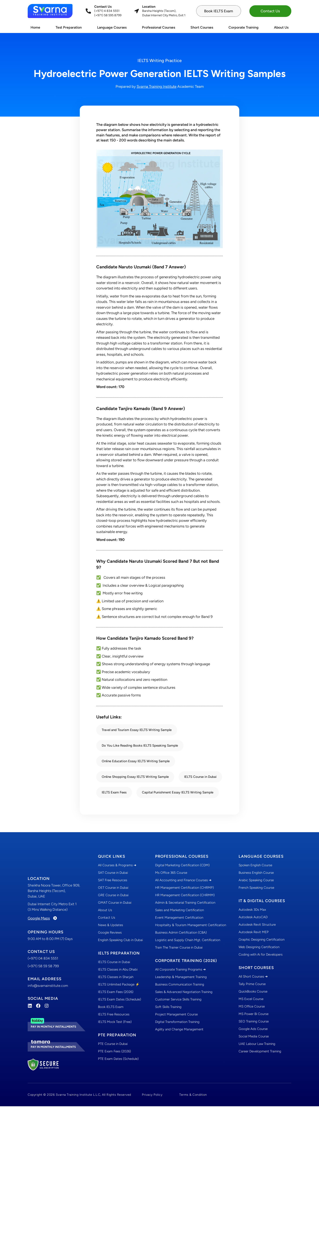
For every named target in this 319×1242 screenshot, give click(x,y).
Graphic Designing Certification (262, 940)
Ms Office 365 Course (171, 873)
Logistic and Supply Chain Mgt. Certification (187, 940)
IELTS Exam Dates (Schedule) (119, 999)
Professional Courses (158, 27)
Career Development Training (260, 1051)
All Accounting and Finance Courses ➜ (183, 880)
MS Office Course (252, 1006)
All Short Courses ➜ (253, 976)
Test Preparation (69, 27)
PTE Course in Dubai (113, 1044)
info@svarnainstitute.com (48, 985)
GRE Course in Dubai (113, 895)
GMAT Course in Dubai (114, 903)
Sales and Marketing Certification (179, 910)
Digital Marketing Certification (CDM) (182, 865)
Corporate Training (243, 27)
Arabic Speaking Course (256, 880)
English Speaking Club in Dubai (120, 940)
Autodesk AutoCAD (253, 917)
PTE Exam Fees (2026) (114, 1051)
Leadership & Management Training (181, 977)
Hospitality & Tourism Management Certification (190, 925)
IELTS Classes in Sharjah (115, 977)
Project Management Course (176, 1014)
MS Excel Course (251, 999)
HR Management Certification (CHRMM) (185, 895)
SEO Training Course (254, 1021)
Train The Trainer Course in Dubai (179, 947)
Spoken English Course (255, 865)
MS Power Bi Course (253, 1014)
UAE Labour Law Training (257, 1044)
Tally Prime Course (252, 984)
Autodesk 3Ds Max (252, 910)
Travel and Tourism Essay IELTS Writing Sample (137, 730)
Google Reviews (110, 932)
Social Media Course (254, 1036)
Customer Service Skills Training (178, 999)
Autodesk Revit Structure (257, 925)
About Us (281, 27)
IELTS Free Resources (113, 1014)
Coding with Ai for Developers (261, 954)
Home (35, 27)
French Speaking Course (256, 888)
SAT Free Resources (112, 880)
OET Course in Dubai (113, 888)
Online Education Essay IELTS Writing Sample (136, 761)
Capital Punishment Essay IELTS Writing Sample (177, 792)
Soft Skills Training (168, 1007)
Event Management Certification (179, 918)
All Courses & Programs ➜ (117, 865)
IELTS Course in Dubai (200, 777)
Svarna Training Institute (156, 86)
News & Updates (110, 925)
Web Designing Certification (259, 947)
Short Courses (201, 27)
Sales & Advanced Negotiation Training (183, 992)
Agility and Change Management (179, 1029)
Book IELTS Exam (110, 1007)
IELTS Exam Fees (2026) (115, 992)
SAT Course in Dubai (113, 873)
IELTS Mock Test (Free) (115, 1022)
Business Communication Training (179, 984)
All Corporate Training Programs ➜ (180, 969)
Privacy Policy (152, 1094)
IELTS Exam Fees (114, 792)
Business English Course (256, 873)
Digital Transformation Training (177, 1022)
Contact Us (106, 918)
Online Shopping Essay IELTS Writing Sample (135, 777)
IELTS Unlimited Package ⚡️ (119, 984)
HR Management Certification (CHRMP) (184, 888)
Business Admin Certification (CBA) (181, 932)
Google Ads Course (253, 1029)
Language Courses (112, 27)
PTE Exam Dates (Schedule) (118, 1059)
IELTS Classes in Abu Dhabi (118, 969)
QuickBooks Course (253, 991)
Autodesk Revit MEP (254, 932)
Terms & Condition (193, 1094)
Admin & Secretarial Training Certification (185, 903)
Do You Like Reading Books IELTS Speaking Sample (140, 745)
